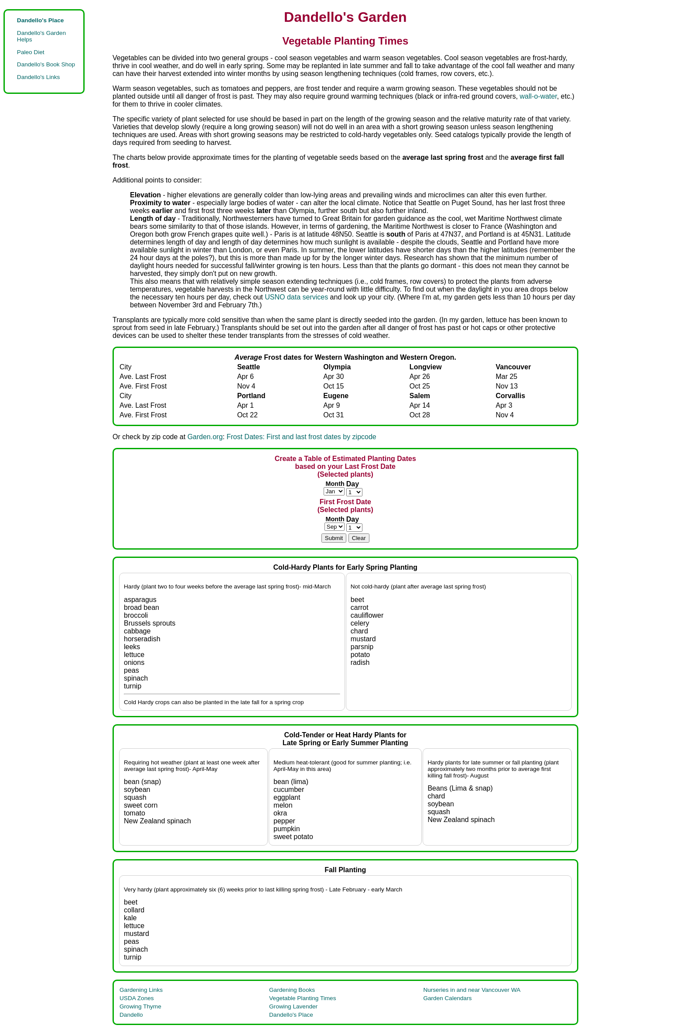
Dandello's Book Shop (46, 64)
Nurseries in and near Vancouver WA (471, 990)
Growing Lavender (293, 1006)
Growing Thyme (140, 1006)
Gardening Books (292, 990)
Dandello (131, 1014)
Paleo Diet (30, 52)
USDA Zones (137, 998)
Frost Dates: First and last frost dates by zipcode (301, 436)
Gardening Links (141, 990)
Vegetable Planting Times (302, 998)
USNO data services (296, 297)
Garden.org (205, 436)
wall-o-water (538, 96)
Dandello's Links (38, 77)
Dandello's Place (291, 1014)
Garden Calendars (447, 998)
